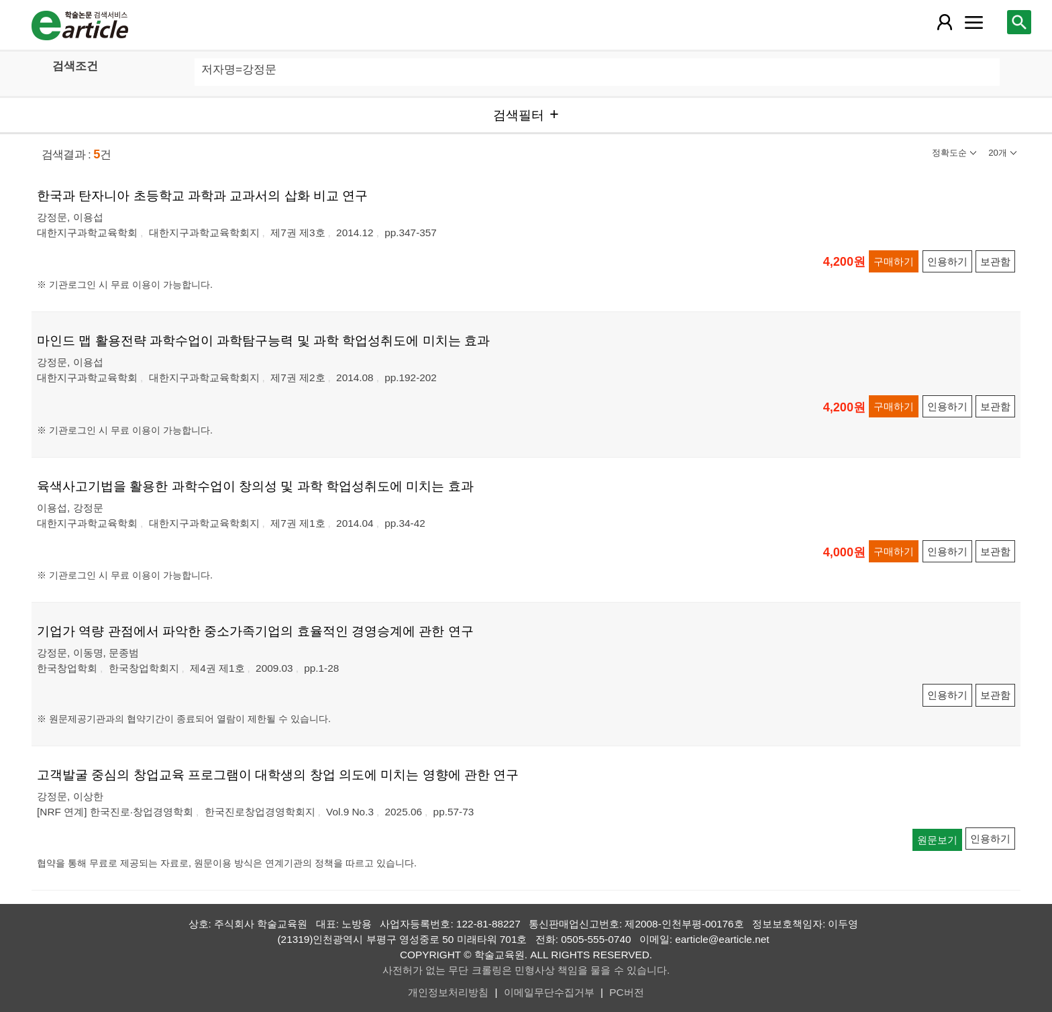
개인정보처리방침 (448, 992)
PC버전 (626, 992)
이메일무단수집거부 (549, 992)
